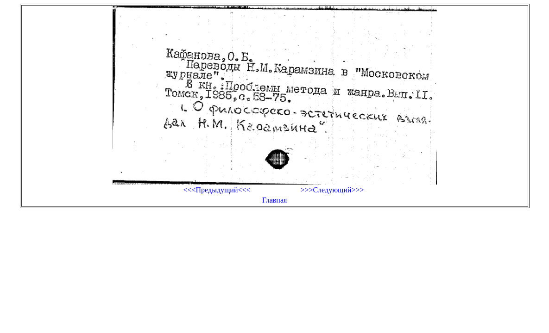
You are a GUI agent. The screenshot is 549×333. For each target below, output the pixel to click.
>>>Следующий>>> (332, 190)
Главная (274, 200)
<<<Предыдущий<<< (216, 190)
